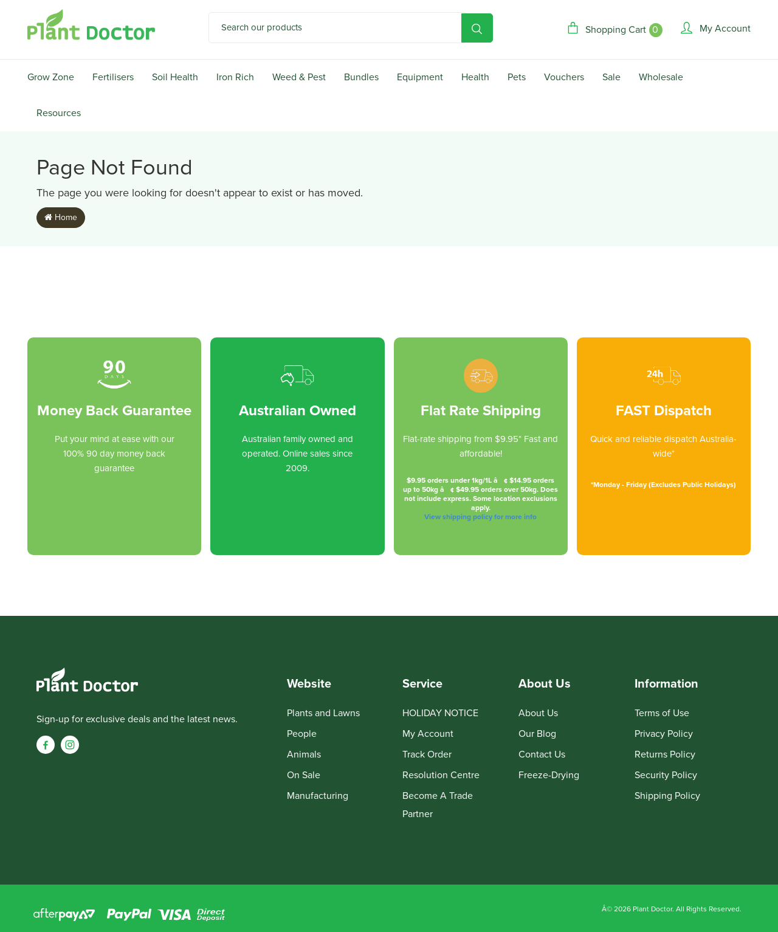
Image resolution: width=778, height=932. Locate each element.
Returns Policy (665, 754)
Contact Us (541, 754)
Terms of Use (662, 713)
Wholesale (661, 77)
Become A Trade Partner (437, 805)
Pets (517, 77)
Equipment (420, 77)
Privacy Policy (664, 734)
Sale (611, 77)
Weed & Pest (299, 77)
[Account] (716, 28)
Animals (304, 754)
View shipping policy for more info (480, 517)
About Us (538, 713)
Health (475, 77)
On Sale (303, 775)
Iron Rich (235, 77)
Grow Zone (50, 77)
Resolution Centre (441, 775)
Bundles (361, 77)
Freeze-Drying (548, 775)
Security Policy (666, 775)
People (302, 734)
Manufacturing (317, 796)
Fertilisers (113, 77)
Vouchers (564, 77)
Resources (58, 113)
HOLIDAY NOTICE (440, 713)
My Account (427, 734)
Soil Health (175, 77)
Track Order (427, 754)
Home (60, 217)
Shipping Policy (667, 796)
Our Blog (537, 734)
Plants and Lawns (323, 713)
